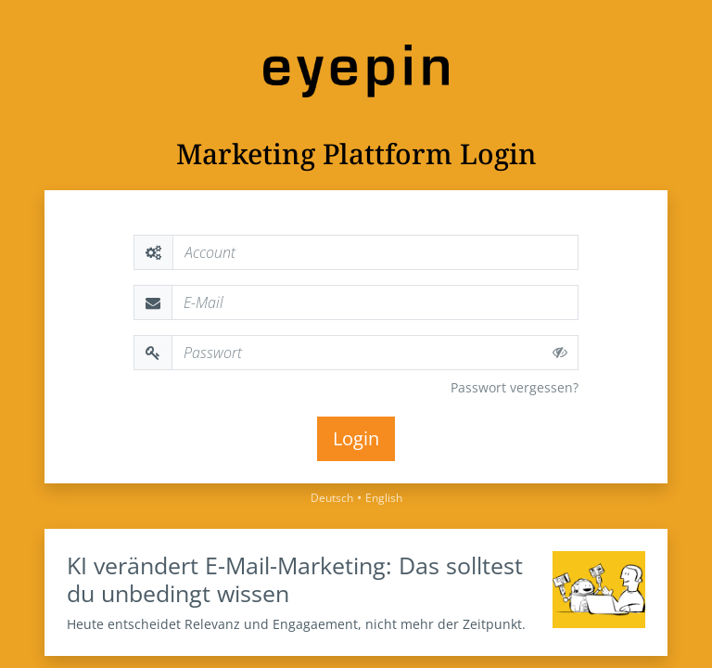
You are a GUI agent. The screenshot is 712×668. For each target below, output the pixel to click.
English (383, 498)
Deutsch (332, 498)
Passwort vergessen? (514, 387)
